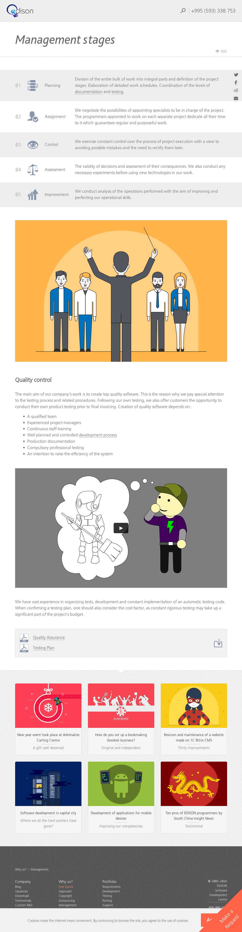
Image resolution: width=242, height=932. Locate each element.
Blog (18, 886)
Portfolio (109, 882)
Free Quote (66, 886)
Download (22, 896)
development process (98, 435)
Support (107, 905)
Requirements (111, 886)
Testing (107, 896)
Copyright (65, 896)
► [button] (121, 528)
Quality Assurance (49, 637)
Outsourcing (67, 900)
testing (117, 91)
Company (23, 882)
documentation (88, 91)
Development (111, 891)
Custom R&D (24, 905)
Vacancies (21, 891)
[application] (121, 528)
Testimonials (23, 900)
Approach (65, 891)
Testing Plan (43, 648)
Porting (107, 900)
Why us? (66, 882)
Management (67, 905)
